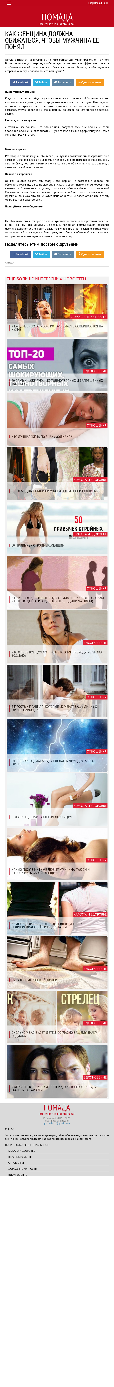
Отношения (16, 1371)
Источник (9, 471)
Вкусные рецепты (20, 1365)
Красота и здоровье (21, 1359)
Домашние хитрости (22, 1377)
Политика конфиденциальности (27, 1353)
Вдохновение (17, 1383)
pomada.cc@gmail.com (57, 1331)
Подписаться (97, 3)
